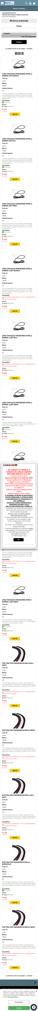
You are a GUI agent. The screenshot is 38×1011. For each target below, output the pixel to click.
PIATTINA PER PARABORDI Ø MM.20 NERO (18, 927)
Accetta (19, 1008)
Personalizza (19, 1002)
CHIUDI (36, 991)
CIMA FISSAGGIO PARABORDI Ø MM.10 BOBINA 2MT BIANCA (17, 75)
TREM (4, 86)
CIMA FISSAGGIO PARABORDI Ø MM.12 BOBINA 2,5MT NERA (17, 404)
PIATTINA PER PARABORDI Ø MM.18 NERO (18, 730)
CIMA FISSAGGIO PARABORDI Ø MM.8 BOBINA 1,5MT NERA (16, 601)
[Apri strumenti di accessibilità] (34, 1007)
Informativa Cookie (13, 997)
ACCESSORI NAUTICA (19, 35)
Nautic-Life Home (19, 8)
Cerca (19, 26)
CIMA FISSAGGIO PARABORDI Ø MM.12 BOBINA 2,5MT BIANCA (17, 270)
